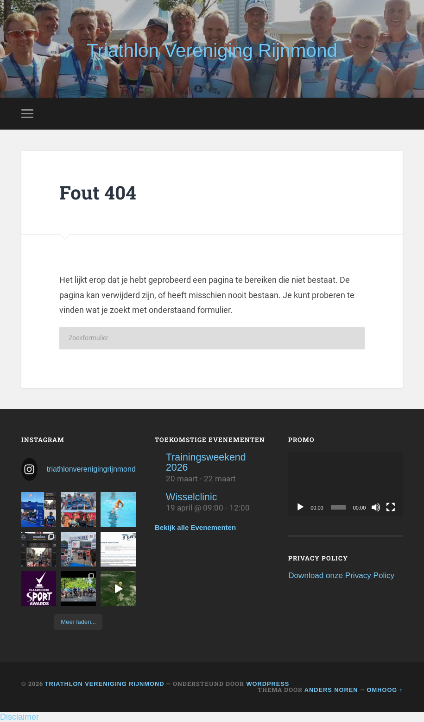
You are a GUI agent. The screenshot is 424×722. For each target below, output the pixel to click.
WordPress (267, 683)
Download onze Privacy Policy (341, 575)
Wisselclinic (191, 497)
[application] (345, 484)
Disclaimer (19, 717)
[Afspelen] (300, 507)
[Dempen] (375, 507)
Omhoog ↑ (385, 689)
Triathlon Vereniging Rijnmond (212, 50)
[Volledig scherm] (390, 507)
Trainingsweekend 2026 (206, 462)
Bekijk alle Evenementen (195, 527)
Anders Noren (331, 689)
